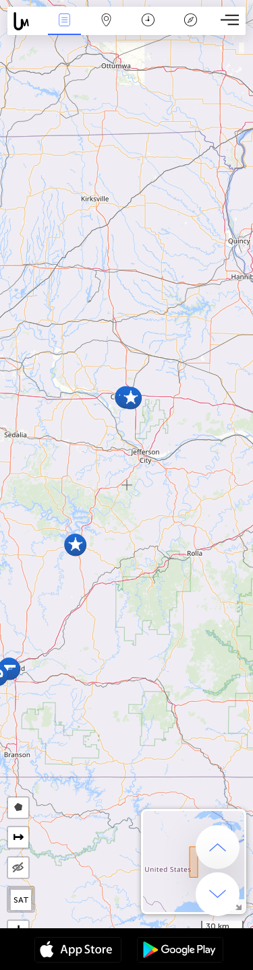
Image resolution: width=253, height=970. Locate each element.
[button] (130, 398)
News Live (64, 21)
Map (106, 21)
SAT (21, 900)
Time (148, 21)
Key (190, 21)
